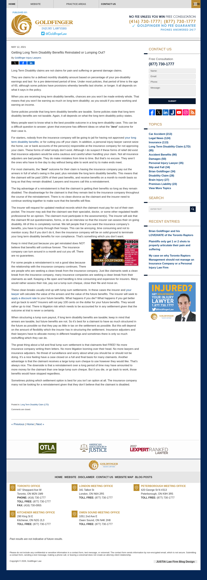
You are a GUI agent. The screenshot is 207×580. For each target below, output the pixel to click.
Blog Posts (141, 485)
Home (22, 4)
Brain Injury (157, 189)
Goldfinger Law (34, 571)
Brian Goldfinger (160, 180)
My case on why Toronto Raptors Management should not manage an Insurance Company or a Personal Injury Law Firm (170, 264)
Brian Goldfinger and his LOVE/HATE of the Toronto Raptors (172, 243)
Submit (172, 111)
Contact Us (177, 4)
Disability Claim (159, 184)
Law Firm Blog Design (181, 571)
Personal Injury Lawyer (163, 171)
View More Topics (158, 198)
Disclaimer (89, 485)
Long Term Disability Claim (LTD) (35, 415)
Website (57, 4)
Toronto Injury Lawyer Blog (42, 23)
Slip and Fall (158, 175)
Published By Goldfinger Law (162, 23)
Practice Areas (134, 4)
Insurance (157, 153)
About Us (93, 4)
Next (40, 434)
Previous (17, 434)
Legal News (158, 148)
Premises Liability (161, 193)
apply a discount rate (24, 308)
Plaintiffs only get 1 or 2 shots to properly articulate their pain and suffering (171, 252)
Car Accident (159, 144)
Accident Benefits (161, 162)
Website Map (123, 485)
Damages (156, 166)
